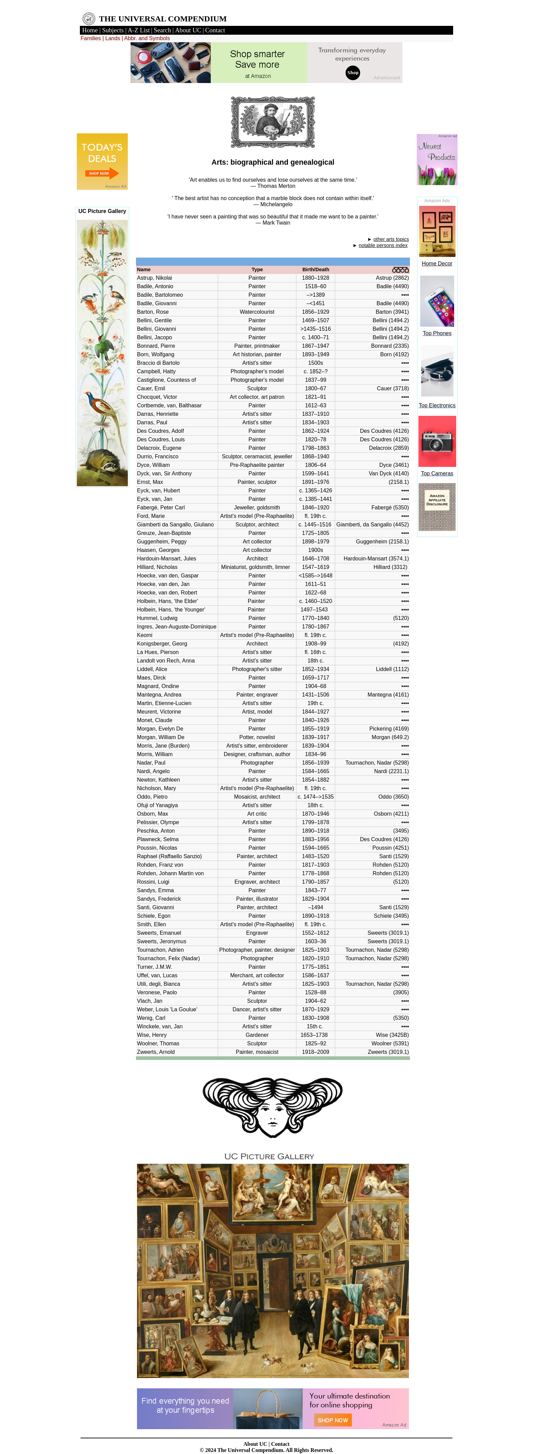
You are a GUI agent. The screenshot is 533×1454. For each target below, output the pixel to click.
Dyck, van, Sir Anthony (164, 473)
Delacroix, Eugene (159, 448)
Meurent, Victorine (159, 712)
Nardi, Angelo (153, 771)
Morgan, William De (161, 737)
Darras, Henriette (157, 414)
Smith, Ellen (151, 924)
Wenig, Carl (151, 1018)
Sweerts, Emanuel (159, 933)
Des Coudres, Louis (161, 439)
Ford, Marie (151, 516)
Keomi (144, 635)
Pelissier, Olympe (158, 822)
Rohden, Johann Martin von (170, 873)
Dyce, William (153, 465)
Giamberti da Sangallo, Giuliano (176, 524)
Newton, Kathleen (158, 780)
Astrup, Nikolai (154, 278)
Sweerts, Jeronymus (161, 941)
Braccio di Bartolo (158, 363)
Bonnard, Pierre (156, 346)
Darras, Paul (152, 422)
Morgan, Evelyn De (160, 729)
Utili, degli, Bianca (158, 984)
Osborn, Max (152, 814)
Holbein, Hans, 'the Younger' (172, 609)
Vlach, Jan (149, 1001)
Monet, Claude (154, 720)
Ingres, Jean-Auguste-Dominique (177, 627)
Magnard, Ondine (158, 686)
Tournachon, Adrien (160, 950)
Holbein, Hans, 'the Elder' (169, 601)
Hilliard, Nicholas (157, 567)
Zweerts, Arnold (156, 1052)
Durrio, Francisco (157, 456)
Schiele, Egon (154, 916)
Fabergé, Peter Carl (161, 507)
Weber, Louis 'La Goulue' (167, 1009)
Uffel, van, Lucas (157, 975)
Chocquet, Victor (157, 397)
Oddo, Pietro (152, 797)
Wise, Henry (152, 1035)
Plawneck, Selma (158, 839)
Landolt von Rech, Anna (166, 661)
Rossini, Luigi (153, 882)
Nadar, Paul (151, 763)
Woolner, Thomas (158, 1043)
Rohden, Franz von (160, 865)
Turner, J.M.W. (154, 967)
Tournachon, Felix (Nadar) (168, 958)
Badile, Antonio (155, 286)
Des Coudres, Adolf (160, 431)
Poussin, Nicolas (157, 848)
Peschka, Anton (156, 831)
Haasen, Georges (158, 550)
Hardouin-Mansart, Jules (166, 558)
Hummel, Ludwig (157, 618)
